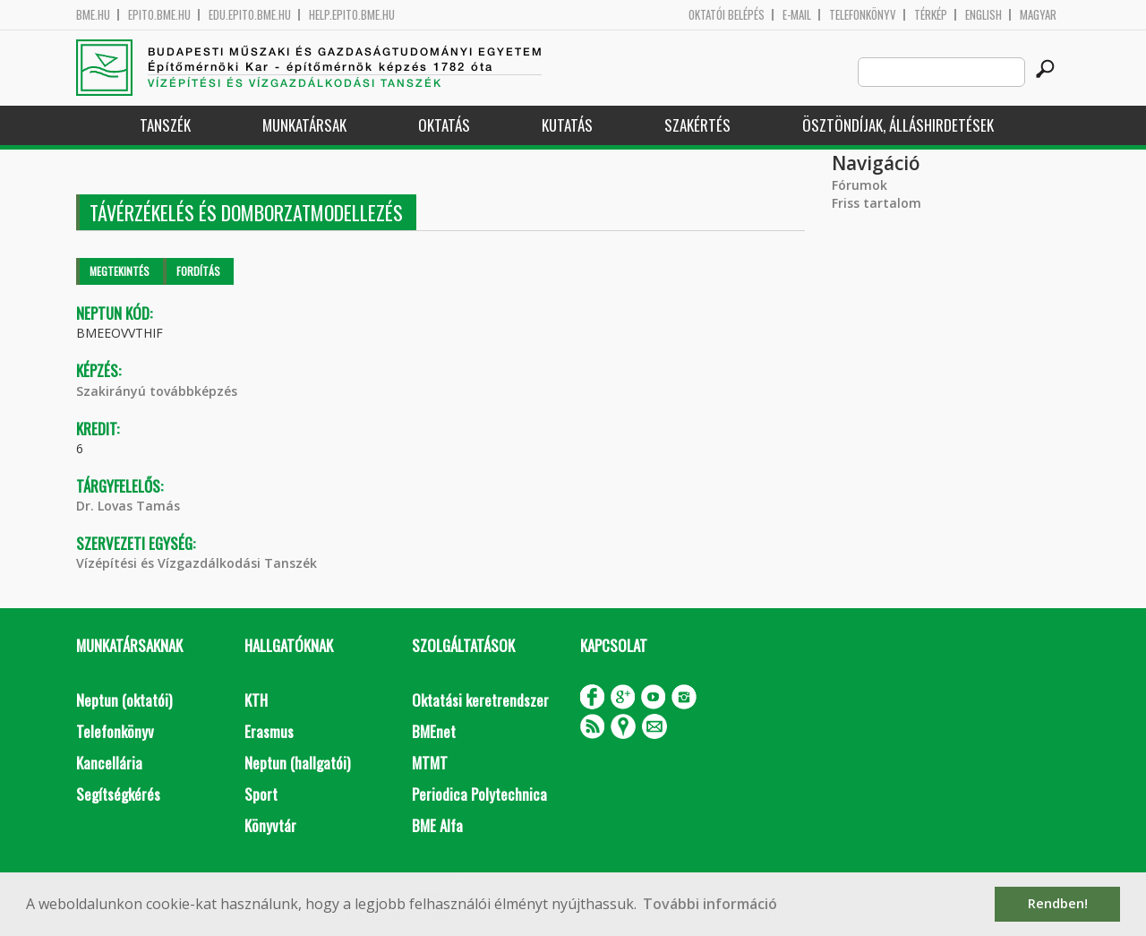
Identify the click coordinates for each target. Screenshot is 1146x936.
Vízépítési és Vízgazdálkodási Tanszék (196, 562)
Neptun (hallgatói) (297, 762)
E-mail (797, 15)
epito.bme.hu (159, 15)
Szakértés (697, 125)
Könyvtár (270, 825)
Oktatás (444, 125)
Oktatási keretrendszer (480, 700)
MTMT (430, 762)
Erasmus (269, 731)
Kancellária (109, 762)
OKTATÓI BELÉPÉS (726, 15)
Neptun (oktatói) (124, 700)
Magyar (1038, 15)
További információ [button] (710, 904)
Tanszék (165, 125)
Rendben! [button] (1058, 903)
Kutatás (567, 125)
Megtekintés (120, 271)
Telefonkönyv (862, 15)
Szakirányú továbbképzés (156, 390)
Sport (261, 794)
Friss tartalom (876, 202)
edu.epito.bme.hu (250, 15)
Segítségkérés (118, 794)
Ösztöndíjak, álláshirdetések (898, 125)
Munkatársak (304, 125)
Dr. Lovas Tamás (128, 505)
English (983, 15)
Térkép (930, 15)
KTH (256, 700)
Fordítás (198, 271)
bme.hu (93, 15)
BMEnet (434, 731)
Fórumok (859, 184)
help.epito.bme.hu (352, 15)
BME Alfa (437, 825)
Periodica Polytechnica (479, 794)
